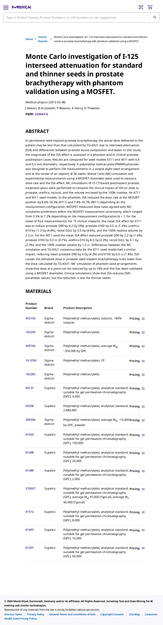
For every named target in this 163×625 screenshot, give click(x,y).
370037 (30, 488)
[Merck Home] (21, 7)
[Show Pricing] (137, 318)
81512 (29, 512)
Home (29, 39)
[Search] (154, 17)
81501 (29, 548)
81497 (29, 530)
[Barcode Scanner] (140, 7)
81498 (29, 452)
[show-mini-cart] (153, 7)
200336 (30, 420)
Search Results (42, 39)
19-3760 (31, 360)
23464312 (41, 114)
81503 (29, 434)
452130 (30, 318)
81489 (29, 470)
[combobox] (81, 17)
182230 (30, 332)
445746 (30, 346)
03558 (29, 406)
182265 (30, 374)
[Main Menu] (5, 7)
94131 (29, 388)
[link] (13, 614)
